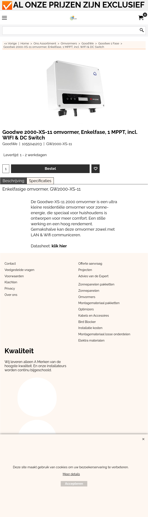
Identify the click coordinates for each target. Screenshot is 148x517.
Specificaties (40, 180)
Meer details (71, 474)
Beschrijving (13, 180)
